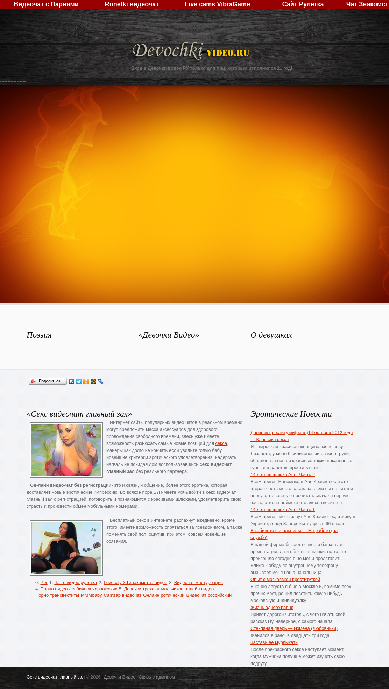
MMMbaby (91, 595)
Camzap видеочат (123, 595)
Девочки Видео (191, 51)
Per (43, 582)
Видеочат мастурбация (198, 582)
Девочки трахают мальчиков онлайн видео (169, 588)
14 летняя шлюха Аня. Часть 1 (282, 509)
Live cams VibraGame (217, 4)
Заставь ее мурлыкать (274, 642)
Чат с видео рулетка (75, 582)
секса (221, 443)
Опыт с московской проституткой (285, 579)
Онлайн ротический (163, 595)
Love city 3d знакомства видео (136, 582)
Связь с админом (157, 677)
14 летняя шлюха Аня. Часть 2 (282, 474)
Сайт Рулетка (303, 4)
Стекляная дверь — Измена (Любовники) (294, 628)
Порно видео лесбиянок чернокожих (78, 588)
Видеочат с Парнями (46, 4)
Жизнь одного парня (271, 607)
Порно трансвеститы (57, 595)
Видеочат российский (209, 595)
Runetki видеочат (132, 4)
